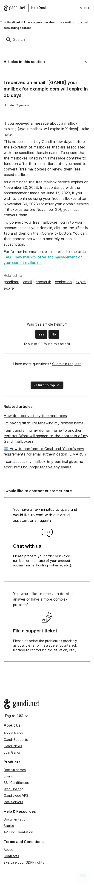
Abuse (8, 849)
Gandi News (13, 746)
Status (9, 826)
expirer (9, 288)
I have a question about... (41, 22)
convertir (43, 282)
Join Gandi (12, 752)
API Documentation (18, 832)
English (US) (16, 716)
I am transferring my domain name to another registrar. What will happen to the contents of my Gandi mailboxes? (46, 436)
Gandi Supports (16, 739)
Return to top (47, 385)
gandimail (11, 282)
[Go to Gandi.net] (47, 704)
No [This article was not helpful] (53, 334)
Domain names (15, 770)
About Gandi (13, 733)
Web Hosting (13, 789)
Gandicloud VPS (16, 795)
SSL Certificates (16, 783)
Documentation (15, 819)
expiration (63, 282)
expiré (81, 282)
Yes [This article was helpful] (41, 334)
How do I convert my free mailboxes (35, 415)
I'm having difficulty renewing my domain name (43, 423)
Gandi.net (13, 22)
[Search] (51, 39)
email (27, 282)
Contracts (11, 856)
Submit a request (66, 364)
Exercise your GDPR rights (24, 862)
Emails (8, 776)
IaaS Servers (13, 802)
